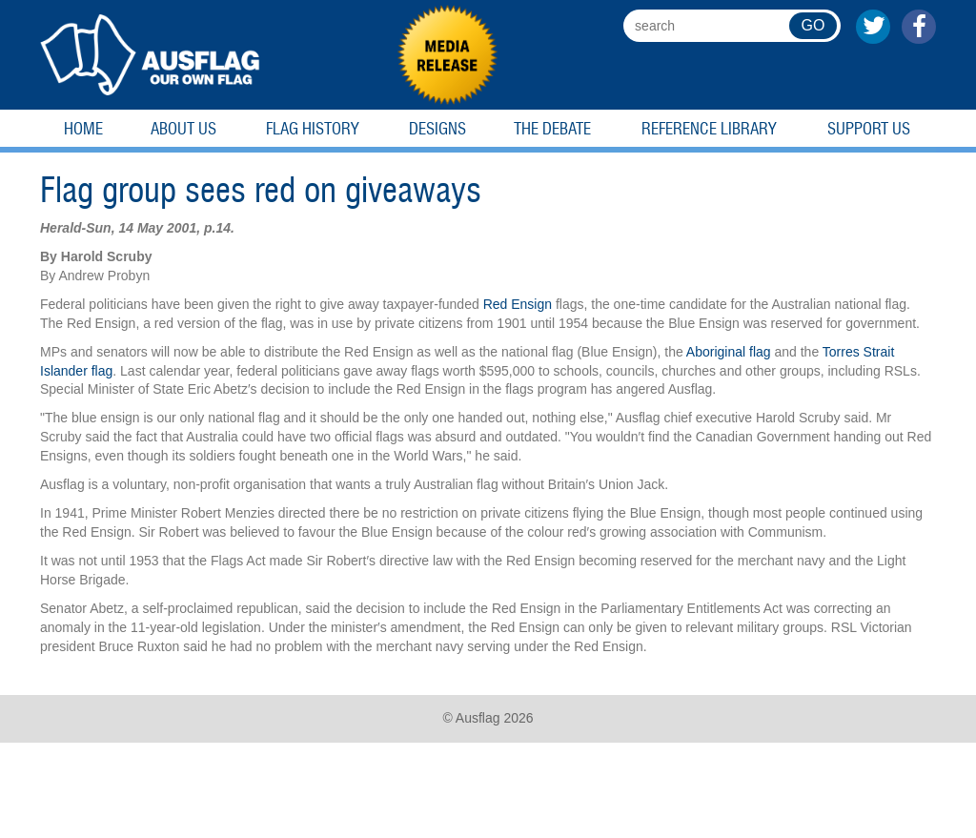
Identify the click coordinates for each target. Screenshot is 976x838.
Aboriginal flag (728, 351)
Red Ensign (517, 304)
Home (83, 128)
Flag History (312, 128)
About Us (183, 128)
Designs (437, 128)
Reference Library (709, 128)
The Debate (552, 128)
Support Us (868, 128)
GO (813, 25)
